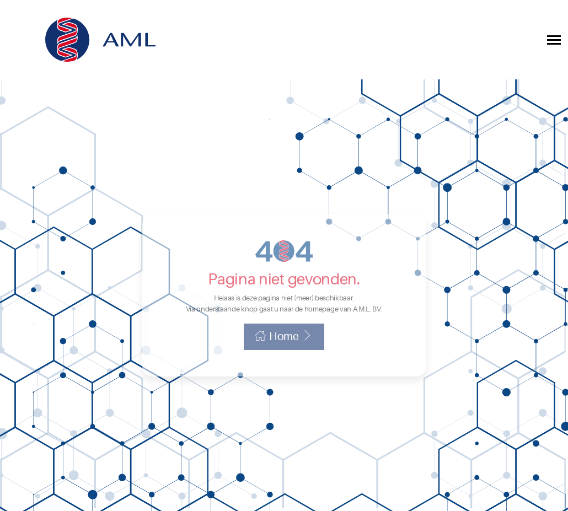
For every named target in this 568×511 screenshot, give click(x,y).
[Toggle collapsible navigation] (554, 40)
